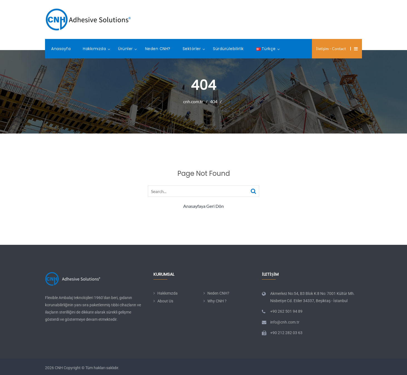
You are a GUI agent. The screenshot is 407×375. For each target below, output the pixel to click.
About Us (165, 301)
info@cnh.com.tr (284, 322)
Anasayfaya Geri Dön (203, 206)
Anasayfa (61, 48)
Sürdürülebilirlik (228, 48)
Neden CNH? (157, 48)
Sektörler (192, 48)
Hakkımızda (94, 48)
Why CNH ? (217, 301)
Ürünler (125, 48)
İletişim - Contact (331, 48)
